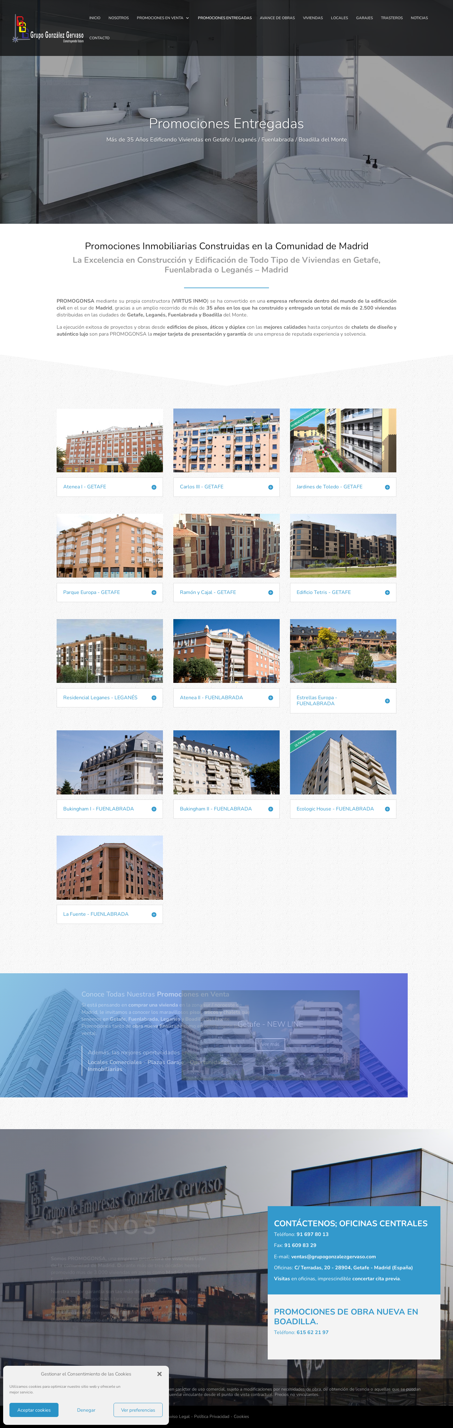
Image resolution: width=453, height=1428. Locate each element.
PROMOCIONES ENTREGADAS (225, 18)
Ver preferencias (138, 1410)
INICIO (94, 18)
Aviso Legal (178, 1417)
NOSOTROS (119, 18)
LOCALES (339, 18)
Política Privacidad (211, 1417)
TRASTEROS (392, 18)
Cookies (241, 1417)
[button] (159, 1374)
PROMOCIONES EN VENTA (160, 18)
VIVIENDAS (313, 18)
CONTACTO (99, 38)
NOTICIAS (419, 18)
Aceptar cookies (34, 1410)
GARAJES (364, 18)
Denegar (86, 1410)
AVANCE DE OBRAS (277, 18)
